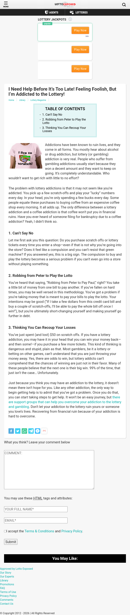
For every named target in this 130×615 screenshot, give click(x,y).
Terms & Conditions (39, 531)
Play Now (80, 30)
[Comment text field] (49, 469)
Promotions (7, 584)
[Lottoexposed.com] (65, 4)
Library (4, 580)
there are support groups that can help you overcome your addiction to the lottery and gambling (64, 402)
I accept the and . (44, 531)
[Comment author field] (36, 509)
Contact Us (6, 603)
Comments (6, 599)
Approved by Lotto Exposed (16, 568)
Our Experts (7, 576)
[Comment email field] (36, 520)
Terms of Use (8, 591)
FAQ (2, 587)
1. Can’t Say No (52, 114)
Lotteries (81, 12)
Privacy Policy (71, 531)
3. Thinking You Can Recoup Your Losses (64, 129)
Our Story (5, 572)
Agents (53, 12)
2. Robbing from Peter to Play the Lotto (64, 121)
